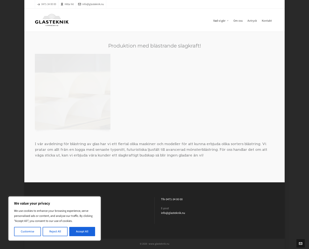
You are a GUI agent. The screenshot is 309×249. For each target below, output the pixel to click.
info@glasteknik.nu (91, 4)
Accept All (82, 231)
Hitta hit (67, 4)
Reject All (55, 231)
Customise (27, 231)
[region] (54, 218)
